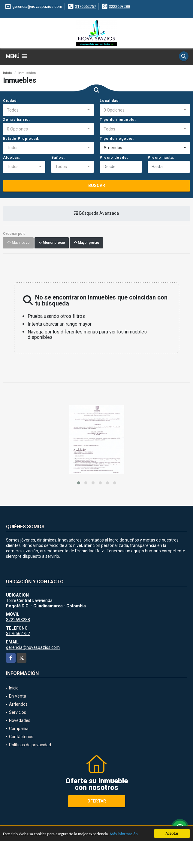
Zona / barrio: (16, 120)
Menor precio (51, 243)
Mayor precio (86, 243)
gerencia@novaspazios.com (33, 647)
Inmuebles (27, 73)
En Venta (17, 696)
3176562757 (85, 6)
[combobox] (48, 110)
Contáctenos (21, 736)
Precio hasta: (161, 157)
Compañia (19, 728)
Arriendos (18, 704)
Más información (124, 834)
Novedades (19, 720)
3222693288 (119, 6)
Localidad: (110, 101)
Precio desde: (114, 157)
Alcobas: (11, 157)
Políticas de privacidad (30, 744)
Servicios (17, 712)
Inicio (7, 73)
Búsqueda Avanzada (96, 213)
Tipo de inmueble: (118, 120)
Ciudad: (10, 101)
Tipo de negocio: (117, 139)
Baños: (58, 157)
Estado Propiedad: (21, 139)
